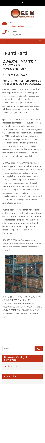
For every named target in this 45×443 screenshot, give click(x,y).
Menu (6, 41)
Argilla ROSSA (11, 366)
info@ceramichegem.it (18, 26)
